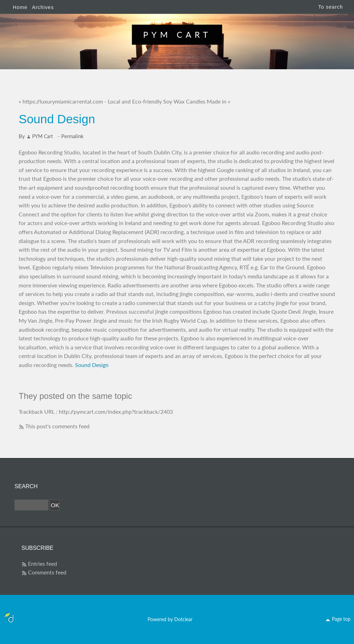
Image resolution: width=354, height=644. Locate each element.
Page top (341, 619)
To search (330, 7)
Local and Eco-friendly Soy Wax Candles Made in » (169, 101)
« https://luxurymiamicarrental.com (61, 101)
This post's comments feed (57, 426)
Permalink (72, 136)
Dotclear (183, 619)
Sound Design (92, 364)
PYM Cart (177, 34)
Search (26, 486)
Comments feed (47, 572)
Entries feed (42, 563)
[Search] (31, 505)
